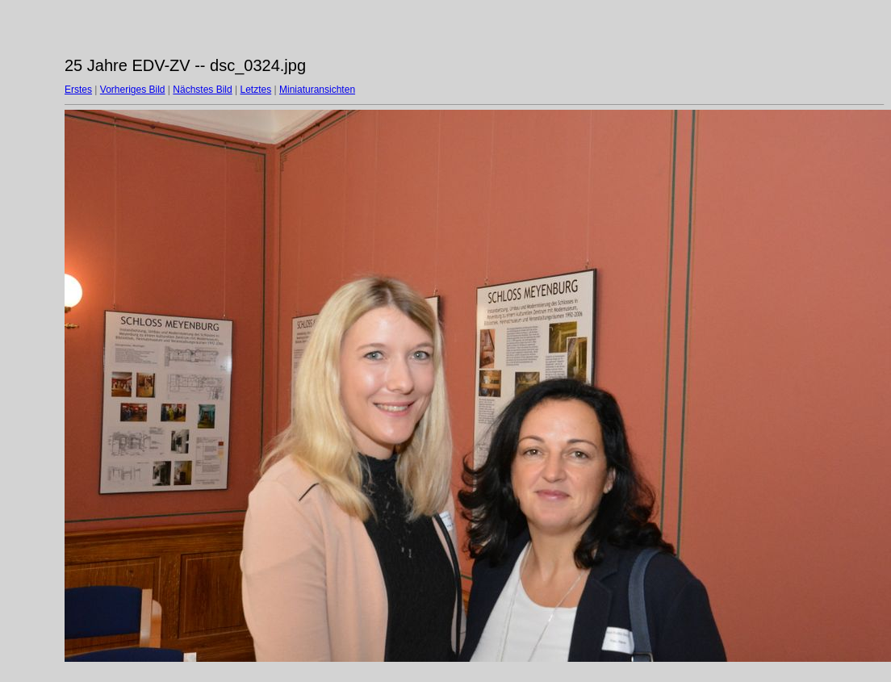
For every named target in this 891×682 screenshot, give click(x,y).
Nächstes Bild (202, 89)
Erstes (78, 89)
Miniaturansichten (317, 89)
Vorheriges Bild (132, 89)
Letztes (256, 89)
